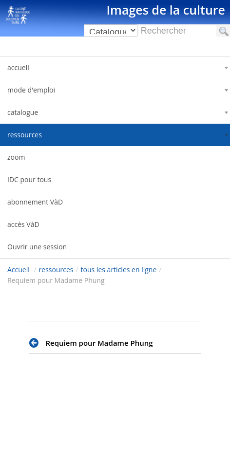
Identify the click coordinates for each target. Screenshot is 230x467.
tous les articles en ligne (119, 269)
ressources (56, 269)
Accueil (18, 269)
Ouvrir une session (37, 246)
